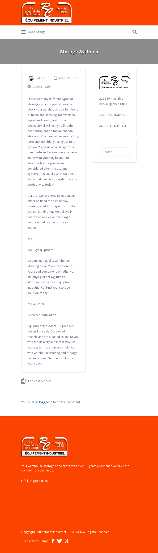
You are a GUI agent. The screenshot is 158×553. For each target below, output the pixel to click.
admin (40, 78)
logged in (45, 402)
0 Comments (41, 86)
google (67, 541)
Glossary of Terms (36, 541)
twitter (59, 541)
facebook (53, 541)
